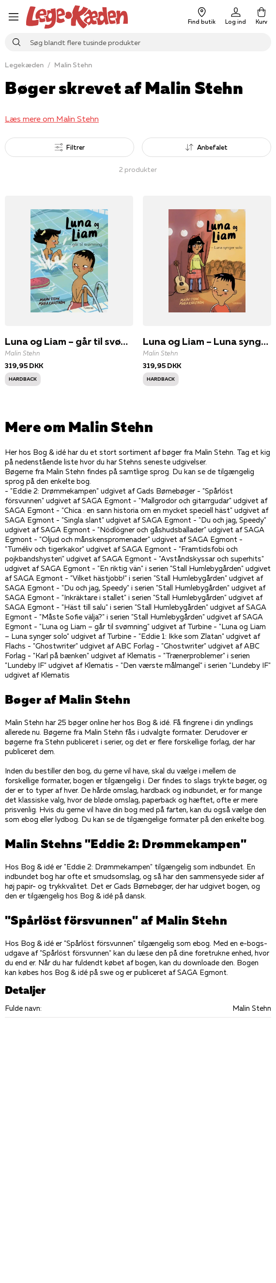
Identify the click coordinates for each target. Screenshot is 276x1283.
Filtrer (70, 147)
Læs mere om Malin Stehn (52, 119)
